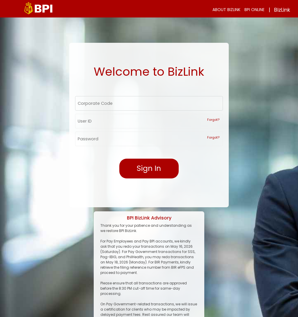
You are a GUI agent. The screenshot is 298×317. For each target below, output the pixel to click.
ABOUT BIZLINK (226, 10)
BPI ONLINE (254, 10)
